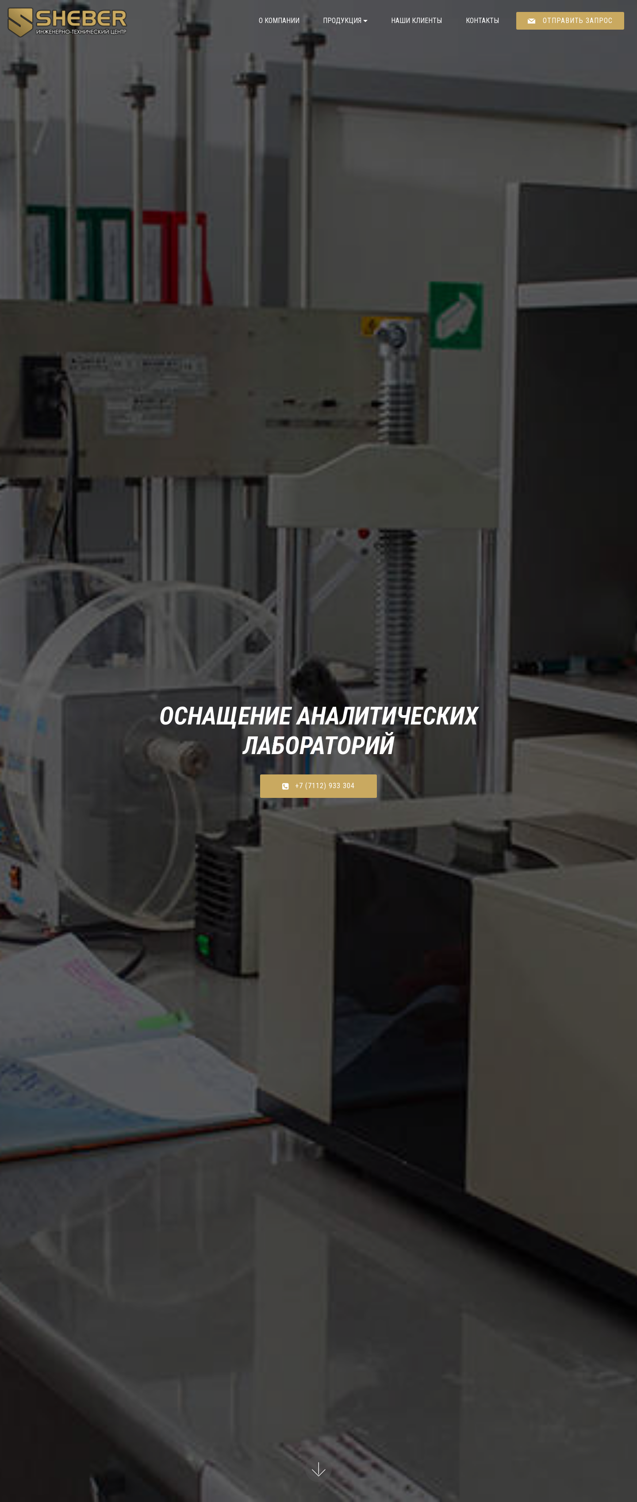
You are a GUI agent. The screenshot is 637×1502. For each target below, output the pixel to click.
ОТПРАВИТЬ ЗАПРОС (570, 20)
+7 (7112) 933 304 (318, 786)
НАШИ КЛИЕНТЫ (416, 20)
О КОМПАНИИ (279, 20)
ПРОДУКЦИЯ (342, 20)
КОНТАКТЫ (482, 20)
